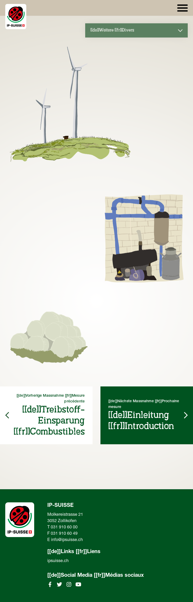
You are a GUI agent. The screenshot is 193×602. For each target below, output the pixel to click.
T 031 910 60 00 (62, 528)
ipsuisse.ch (58, 561)
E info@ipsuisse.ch (65, 540)
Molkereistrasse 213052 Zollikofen (65, 518)
